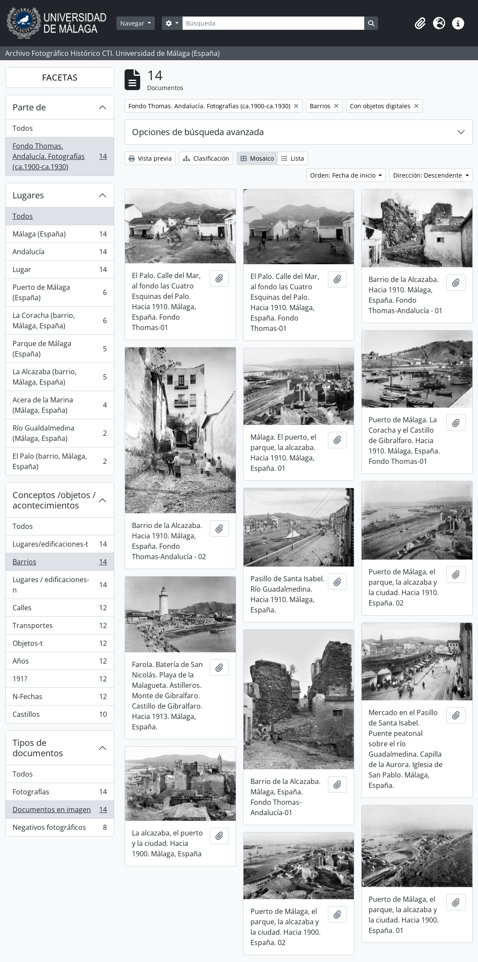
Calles (59, 609)
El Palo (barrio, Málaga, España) (59, 461)
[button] (420, 23)
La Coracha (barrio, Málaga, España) (59, 320)
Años (59, 663)
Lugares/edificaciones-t (59, 546)
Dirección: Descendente (428, 175)
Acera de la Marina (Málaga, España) (59, 405)
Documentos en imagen (59, 811)
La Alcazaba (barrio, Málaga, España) (59, 377)
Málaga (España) (59, 236)
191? (59, 681)
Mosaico (257, 158)
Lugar (59, 271)
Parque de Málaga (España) (59, 349)
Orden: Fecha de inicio (343, 175)
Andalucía (59, 253)
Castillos (59, 716)
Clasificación (206, 158)
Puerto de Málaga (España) (59, 292)
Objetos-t (59, 645)
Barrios (59, 564)
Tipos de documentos (38, 748)
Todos (23, 128)
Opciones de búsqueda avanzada (198, 132)
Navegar (133, 23)
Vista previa (150, 158)
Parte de (29, 107)
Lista (292, 158)
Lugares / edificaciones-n (59, 585)
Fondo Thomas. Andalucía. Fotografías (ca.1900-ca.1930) (59, 156)
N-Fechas (59, 698)
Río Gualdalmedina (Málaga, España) (59, 433)
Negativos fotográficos (59, 829)
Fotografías (59, 794)
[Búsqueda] (273, 23)
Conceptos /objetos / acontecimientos (54, 500)
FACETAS (59, 77)
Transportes (59, 627)
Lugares (28, 195)
